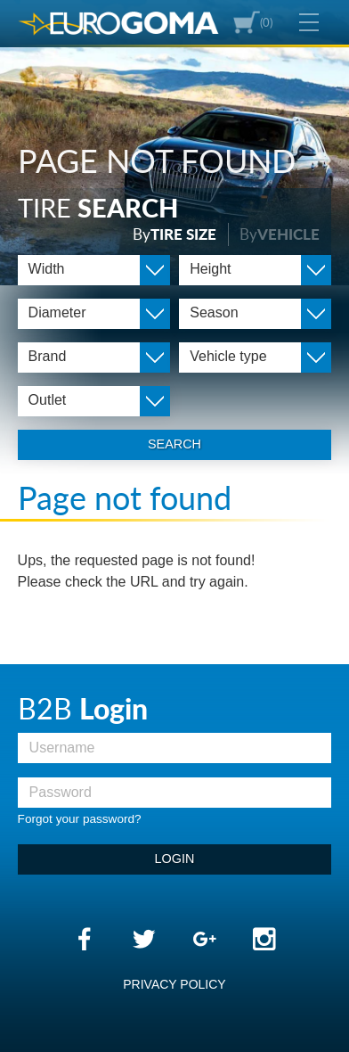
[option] (174, 142)
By (174, 234)
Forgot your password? (80, 819)
